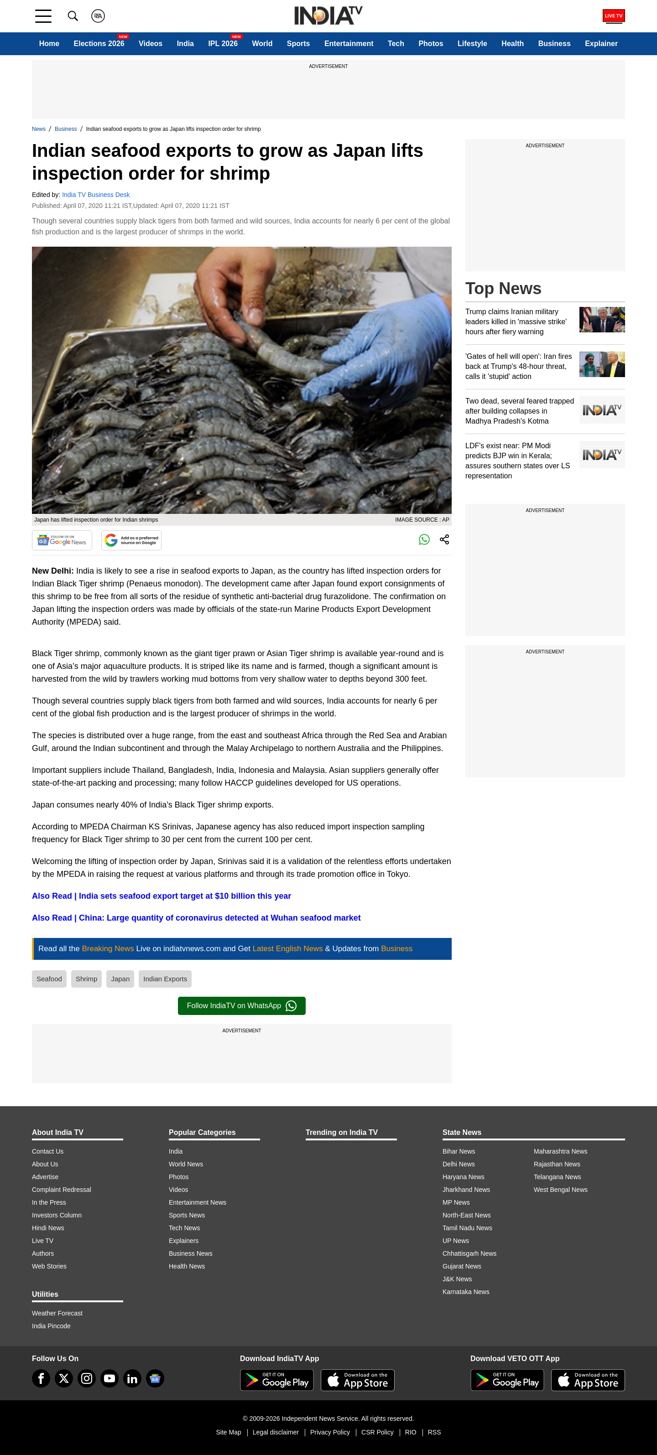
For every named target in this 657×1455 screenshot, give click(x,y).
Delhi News (459, 1164)
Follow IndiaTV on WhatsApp (242, 1005)
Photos (430, 43)
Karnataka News (466, 1291)
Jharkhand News (466, 1189)
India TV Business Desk (96, 194)
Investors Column (57, 1215)
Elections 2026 (99, 43)
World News (186, 1164)
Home (49, 43)
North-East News (467, 1215)
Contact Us (47, 1151)
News (39, 129)
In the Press (49, 1202)
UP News (456, 1240)
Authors (43, 1253)
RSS (434, 1432)
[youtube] (109, 1378)
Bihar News (459, 1151)
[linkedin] (132, 1378)
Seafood (49, 979)
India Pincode (51, 1326)
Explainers (183, 1240)
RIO (411, 1432)
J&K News (457, 1279)
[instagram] (87, 1378)
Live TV (42, 1240)
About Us (45, 1164)
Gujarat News (462, 1266)
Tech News (184, 1228)
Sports (298, 43)
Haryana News (464, 1177)
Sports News (187, 1215)
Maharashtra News (561, 1151)
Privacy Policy (330, 1432)
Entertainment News (197, 1202)
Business (554, 43)
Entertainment (349, 43)
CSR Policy (377, 1432)
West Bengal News (561, 1189)
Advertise (45, 1177)
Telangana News (557, 1177)
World (262, 43)
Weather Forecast (57, 1313)
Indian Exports (165, 979)
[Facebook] (41, 1378)
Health (512, 43)
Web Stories (49, 1266)
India (185, 43)
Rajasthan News (557, 1164)
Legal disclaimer (276, 1432)
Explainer (601, 43)
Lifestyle (472, 43)
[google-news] (155, 1378)
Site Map (228, 1432)
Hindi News (48, 1228)
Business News (191, 1253)
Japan (120, 979)
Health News (187, 1266)
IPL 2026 (223, 43)
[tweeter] (64, 1378)
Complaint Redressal (61, 1189)
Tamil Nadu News (467, 1228)
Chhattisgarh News (469, 1253)
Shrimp (87, 979)
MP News (456, 1202)
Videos (150, 43)
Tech (396, 43)
